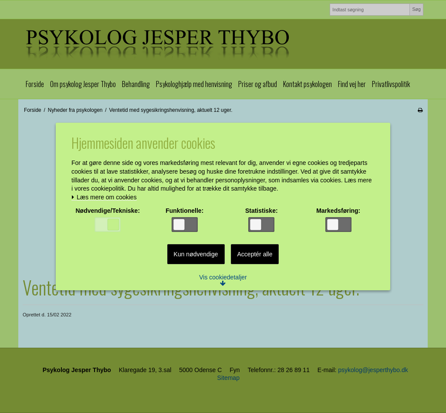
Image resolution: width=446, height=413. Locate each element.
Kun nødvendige (196, 254)
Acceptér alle (255, 254)
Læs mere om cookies (105, 198)
